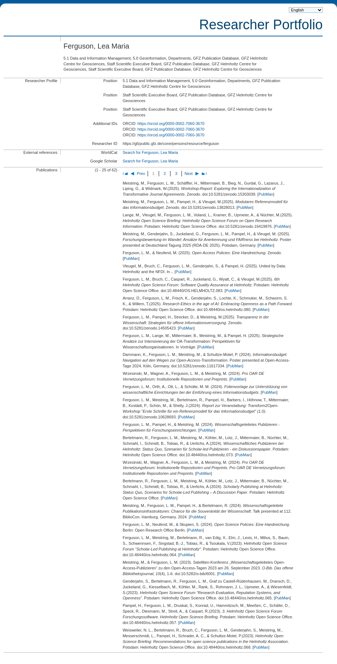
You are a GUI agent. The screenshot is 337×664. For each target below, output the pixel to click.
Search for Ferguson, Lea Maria (150, 152)
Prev (141, 173)
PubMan (266, 194)
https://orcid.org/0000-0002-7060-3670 (170, 123)
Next (188, 173)
